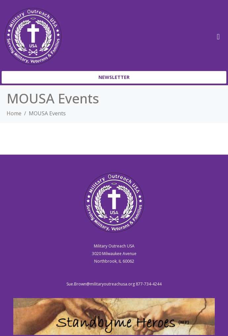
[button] (114, 77)
